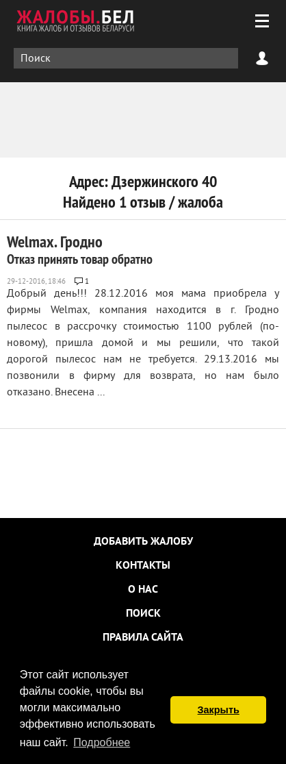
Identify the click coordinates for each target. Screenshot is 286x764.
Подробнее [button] (101, 742)
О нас (143, 590)
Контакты (143, 566)
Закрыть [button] (218, 709)
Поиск (143, 614)
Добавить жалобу (143, 542)
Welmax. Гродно (80, 249)
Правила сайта (143, 638)
